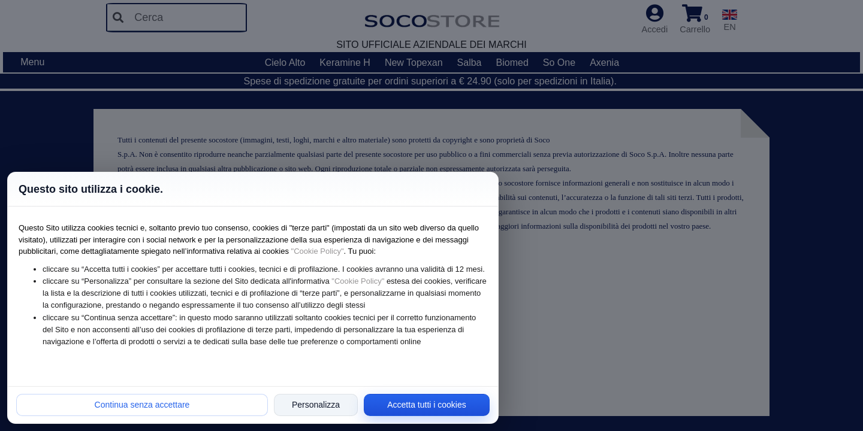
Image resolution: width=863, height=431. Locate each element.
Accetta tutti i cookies (426, 404)
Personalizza (316, 404)
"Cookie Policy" (317, 251)
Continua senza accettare (142, 404)
